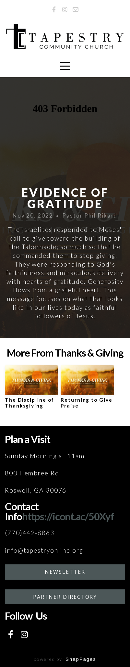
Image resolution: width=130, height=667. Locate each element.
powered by (65, 659)
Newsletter (65, 571)
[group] (31, 389)
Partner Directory (65, 596)
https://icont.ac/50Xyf (68, 516)
